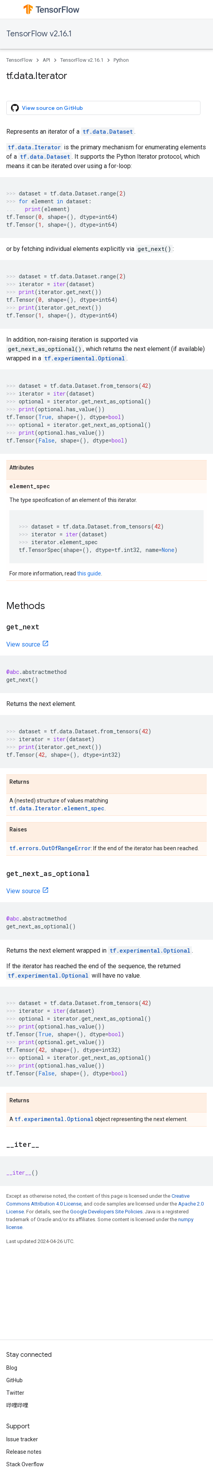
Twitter (15, 1393)
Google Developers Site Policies (106, 1212)
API (46, 60)
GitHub (14, 1380)
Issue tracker (22, 1439)
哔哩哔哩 (17, 1405)
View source (23, 644)
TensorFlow (19, 60)
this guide (89, 573)
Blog (11, 1368)
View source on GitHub (47, 108)
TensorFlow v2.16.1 (39, 34)
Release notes (24, 1452)
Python (121, 60)
